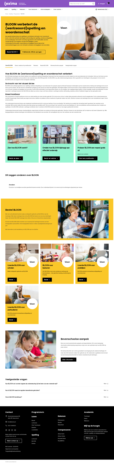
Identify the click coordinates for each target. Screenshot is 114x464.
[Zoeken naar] (93, 3)
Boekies (34, 427)
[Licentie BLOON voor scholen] (22, 253)
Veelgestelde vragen (71, 65)
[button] (9, 9)
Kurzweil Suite (62, 438)
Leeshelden (35, 430)
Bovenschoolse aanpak (57, 65)
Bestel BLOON (44, 65)
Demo (85, 418)
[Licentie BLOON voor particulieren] (22, 295)
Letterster (34, 423)
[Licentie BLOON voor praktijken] (92, 253)
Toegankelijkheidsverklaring (13, 451)
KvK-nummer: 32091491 (11, 446)
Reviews (36, 65)
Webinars (86, 421)
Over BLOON (9, 65)
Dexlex (33, 443)
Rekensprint (61, 420)
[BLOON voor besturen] (57, 253)
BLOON (34, 441)
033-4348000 (12, 425)
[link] (12, 52)
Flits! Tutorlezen (36, 425)
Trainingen (87, 416)
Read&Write (61, 440)
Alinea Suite (61, 434)
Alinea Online (61, 436)
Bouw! (33, 420)
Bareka (60, 422)
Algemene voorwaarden (11, 449)
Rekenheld (61, 425)
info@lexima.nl (12, 422)
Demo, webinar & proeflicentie (23, 65)
